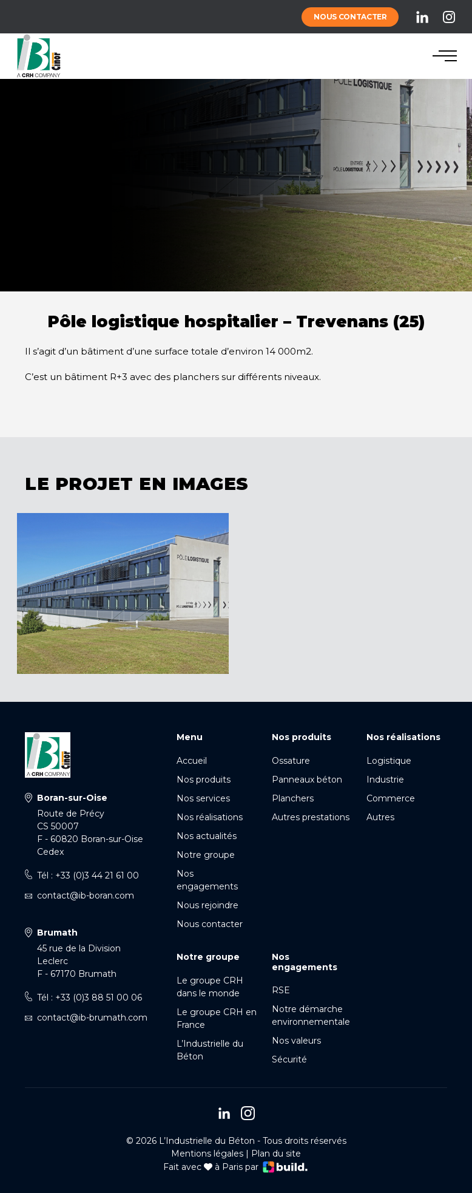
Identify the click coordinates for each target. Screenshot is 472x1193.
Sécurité (289, 1059)
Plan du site (276, 1153)
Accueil (192, 760)
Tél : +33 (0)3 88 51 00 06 (89, 997)
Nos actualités (207, 836)
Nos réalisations (210, 817)
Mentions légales (207, 1153)
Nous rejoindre (207, 905)
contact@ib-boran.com (85, 895)
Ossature (291, 760)
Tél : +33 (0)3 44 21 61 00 (88, 875)
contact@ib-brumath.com (92, 1017)
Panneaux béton (307, 779)
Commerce (390, 798)
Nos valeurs (296, 1040)
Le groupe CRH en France (217, 1018)
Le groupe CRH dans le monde (210, 987)
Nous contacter (350, 16)
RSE (281, 990)
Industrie (385, 779)
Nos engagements (207, 880)
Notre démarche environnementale (311, 1015)
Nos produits (204, 779)
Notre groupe (206, 854)
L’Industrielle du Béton (210, 1050)
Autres (380, 817)
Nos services (203, 798)
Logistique (388, 760)
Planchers (293, 798)
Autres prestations (310, 817)
